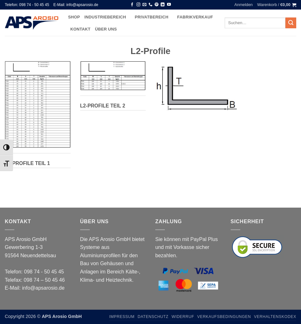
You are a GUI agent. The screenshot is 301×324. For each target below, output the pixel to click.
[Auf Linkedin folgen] (162, 5)
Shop (74, 17)
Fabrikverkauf (195, 17)
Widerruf (183, 316)
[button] (243, 5)
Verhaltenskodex (275, 316)
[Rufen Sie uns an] (150, 5)
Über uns (106, 29)
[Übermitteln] (290, 22)
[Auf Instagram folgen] (138, 5)
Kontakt (80, 29)
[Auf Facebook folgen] (132, 5)
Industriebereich (107, 17)
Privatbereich (153, 17)
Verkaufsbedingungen (224, 316)
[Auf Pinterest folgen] (156, 5)
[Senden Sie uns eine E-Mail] (144, 5)
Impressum (122, 316)
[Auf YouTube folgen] (169, 5)
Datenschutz (153, 316)
